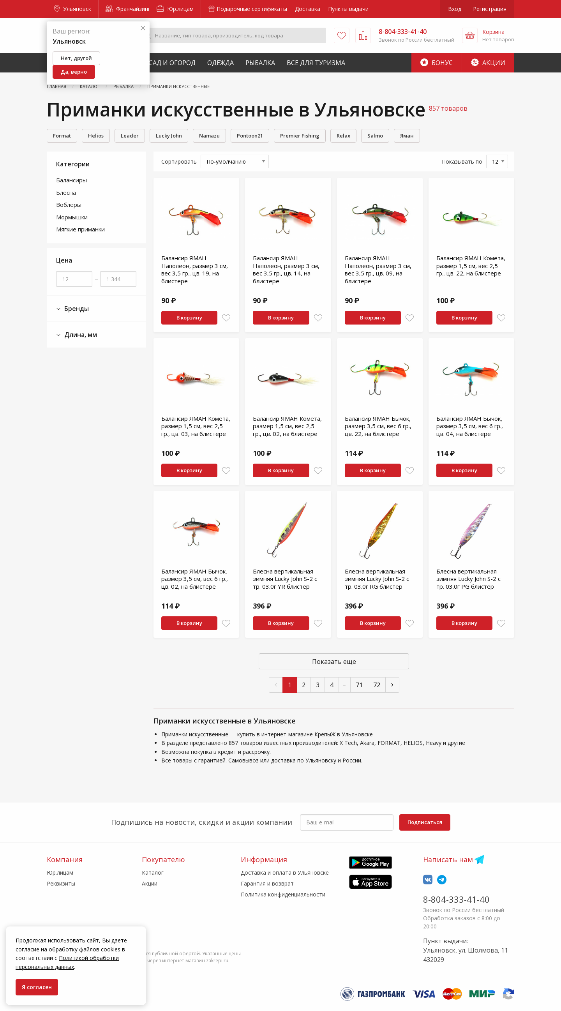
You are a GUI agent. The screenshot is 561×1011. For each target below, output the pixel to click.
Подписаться (425, 822)
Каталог (153, 872)
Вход (454, 8)
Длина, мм (76, 335)
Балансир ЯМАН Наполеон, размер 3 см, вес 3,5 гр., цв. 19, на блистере (194, 269)
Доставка (307, 8)
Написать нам (448, 859)
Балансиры (71, 180)
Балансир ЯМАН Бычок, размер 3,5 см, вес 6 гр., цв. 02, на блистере (194, 578)
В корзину (189, 317)
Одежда (220, 62)
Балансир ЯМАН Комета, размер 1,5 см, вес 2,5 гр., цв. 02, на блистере (287, 426)
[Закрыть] (143, 28)
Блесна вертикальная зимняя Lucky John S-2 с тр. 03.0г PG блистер (468, 578)
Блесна (66, 192)
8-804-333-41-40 (456, 899)
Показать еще (334, 661)
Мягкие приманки (80, 229)
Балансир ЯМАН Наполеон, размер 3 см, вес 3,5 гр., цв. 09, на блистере (378, 269)
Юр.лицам (175, 8)
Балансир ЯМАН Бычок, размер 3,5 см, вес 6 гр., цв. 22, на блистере (378, 426)
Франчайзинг (128, 8)
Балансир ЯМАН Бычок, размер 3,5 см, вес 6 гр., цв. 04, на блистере (469, 426)
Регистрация (489, 8)
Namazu (209, 135)
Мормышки (72, 217)
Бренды (72, 309)
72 (376, 685)
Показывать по (462, 161)
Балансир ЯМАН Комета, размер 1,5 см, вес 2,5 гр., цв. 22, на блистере (470, 265)
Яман (407, 135)
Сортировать (179, 161)
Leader (130, 135)
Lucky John (169, 135)
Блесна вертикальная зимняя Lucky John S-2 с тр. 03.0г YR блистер (285, 578)
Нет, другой (76, 58)
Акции (488, 62)
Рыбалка (260, 62)
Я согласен (37, 987)
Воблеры (68, 204)
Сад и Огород (172, 62)
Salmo (375, 135)
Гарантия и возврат (267, 883)
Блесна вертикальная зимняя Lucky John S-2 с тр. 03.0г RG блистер (377, 578)
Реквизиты (61, 883)
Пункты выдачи (348, 8)
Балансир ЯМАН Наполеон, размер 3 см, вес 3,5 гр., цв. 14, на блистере (286, 269)
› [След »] (392, 684)
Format (62, 135)
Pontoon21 (250, 135)
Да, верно (74, 71)
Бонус (436, 62)
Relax (343, 135)
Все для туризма (316, 62)
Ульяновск (72, 8)
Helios (96, 135)
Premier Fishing (299, 135)
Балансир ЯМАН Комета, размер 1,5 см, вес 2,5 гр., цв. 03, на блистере (195, 426)
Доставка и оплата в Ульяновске (285, 872)
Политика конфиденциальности (283, 894)
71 (359, 685)
